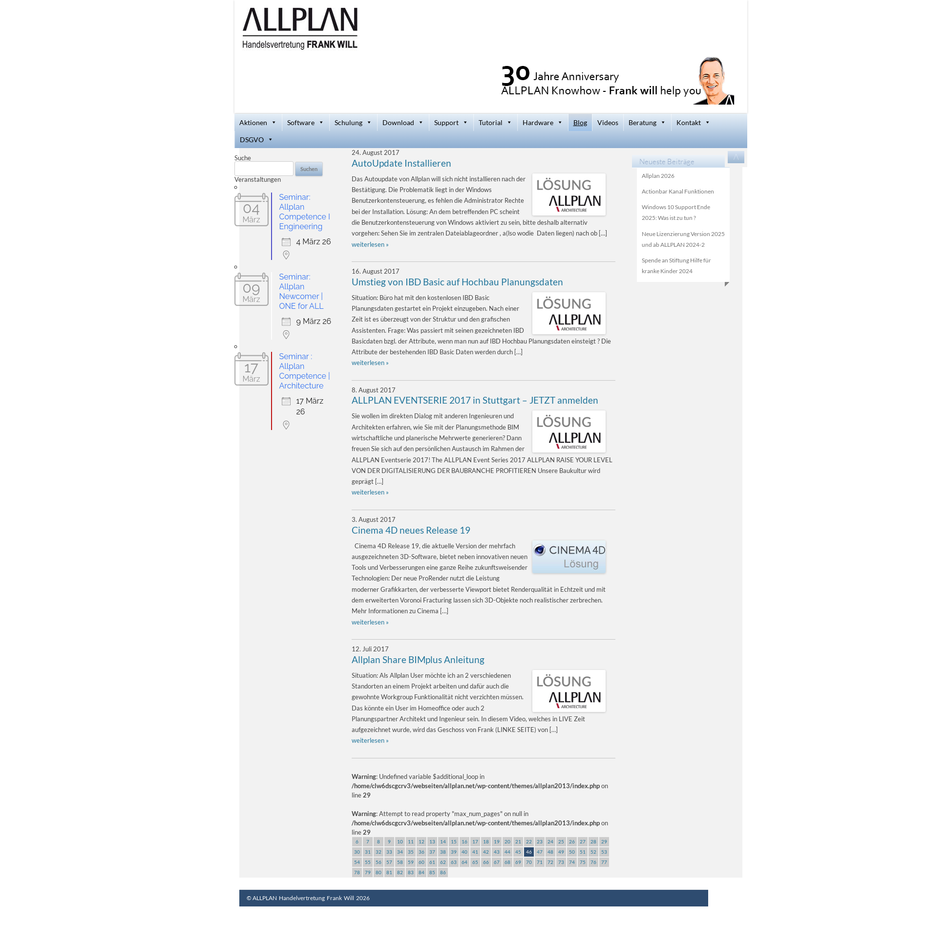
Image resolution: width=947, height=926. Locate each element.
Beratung (647, 122)
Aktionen (258, 122)
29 (604, 841)
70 (529, 862)
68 (507, 862)
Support (451, 122)
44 (507, 852)
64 (464, 862)
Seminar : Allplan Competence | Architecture (304, 371)
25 (561, 841)
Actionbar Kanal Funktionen (678, 191)
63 (454, 862)
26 (572, 841)
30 (357, 852)
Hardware (543, 122)
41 (475, 852)
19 (497, 841)
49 (561, 852)
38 (443, 852)
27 (583, 841)
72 (550, 862)
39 (454, 852)
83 (411, 872)
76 (593, 862)
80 (378, 872)
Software (305, 122)
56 (378, 862)
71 (540, 862)
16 (464, 841)
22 (529, 841)
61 (432, 862)
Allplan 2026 (658, 175)
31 (368, 852)
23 (540, 841)
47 (540, 852)
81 (389, 872)
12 (421, 841)
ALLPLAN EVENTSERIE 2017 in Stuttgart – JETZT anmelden (475, 400)
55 (368, 862)
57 (389, 862)
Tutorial (495, 122)
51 (583, 852)
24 (550, 841)
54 (357, 862)
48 (550, 852)
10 (400, 841)
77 (604, 862)
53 (604, 852)
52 (593, 852)
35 (411, 852)
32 (378, 852)
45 (518, 852)
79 (368, 872)
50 (572, 852)
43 (497, 852)
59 (411, 862)
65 (475, 862)
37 (432, 852)
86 (443, 872)
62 (443, 862)
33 (389, 852)
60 (421, 862)
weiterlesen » (370, 244)
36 (421, 852)
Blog (580, 122)
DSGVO (257, 139)
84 (421, 872)
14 (443, 841)
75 (583, 862)
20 (507, 841)
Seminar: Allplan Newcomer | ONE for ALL (301, 291)
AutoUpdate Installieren (401, 163)
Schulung (353, 122)
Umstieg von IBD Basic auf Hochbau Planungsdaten (457, 282)
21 (518, 841)
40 (464, 852)
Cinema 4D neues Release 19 (411, 530)
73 (561, 862)
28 (593, 841)
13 (432, 841)
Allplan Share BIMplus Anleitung (418, 659)
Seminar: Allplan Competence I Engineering (304, 212)
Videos (607, 122)
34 (400, 852)
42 (486, 852)
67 (497, 862)
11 (411, 841)
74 (572, 862)
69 (518, 862)
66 (486, 862)
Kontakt (693, 122)
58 (400, 862)
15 (454, 841)
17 (475, 841)
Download (403, 122)
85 (432, 872)
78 (357, 872)
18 (486, 841)
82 (400, 872)
